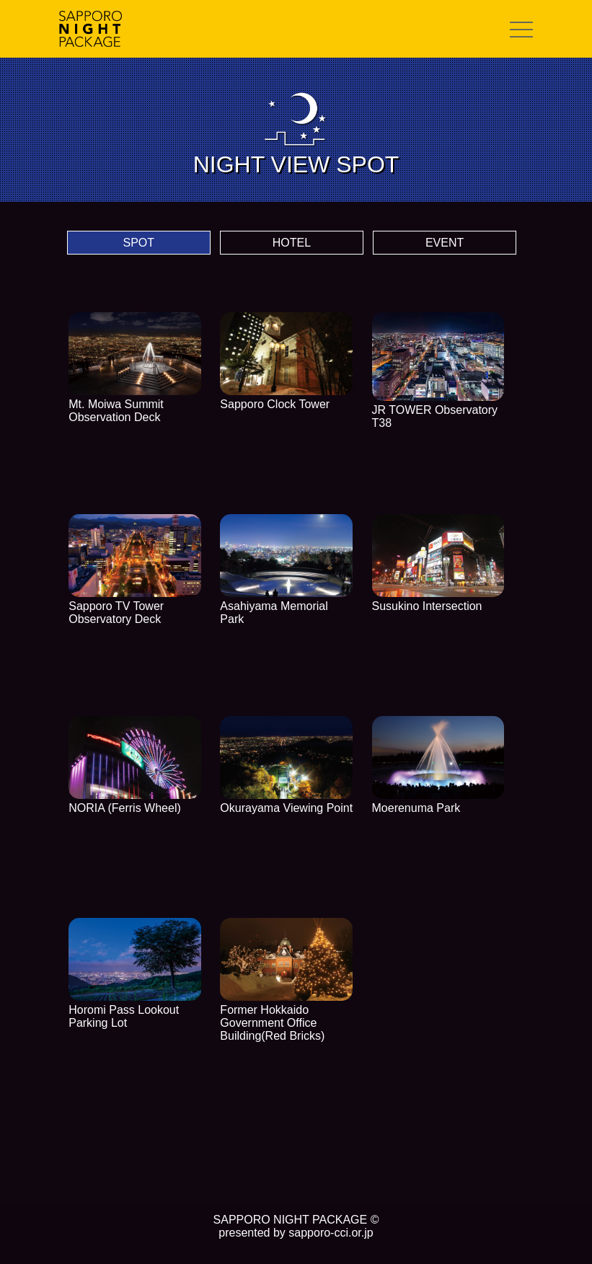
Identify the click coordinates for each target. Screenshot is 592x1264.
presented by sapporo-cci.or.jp (295, 1233)
